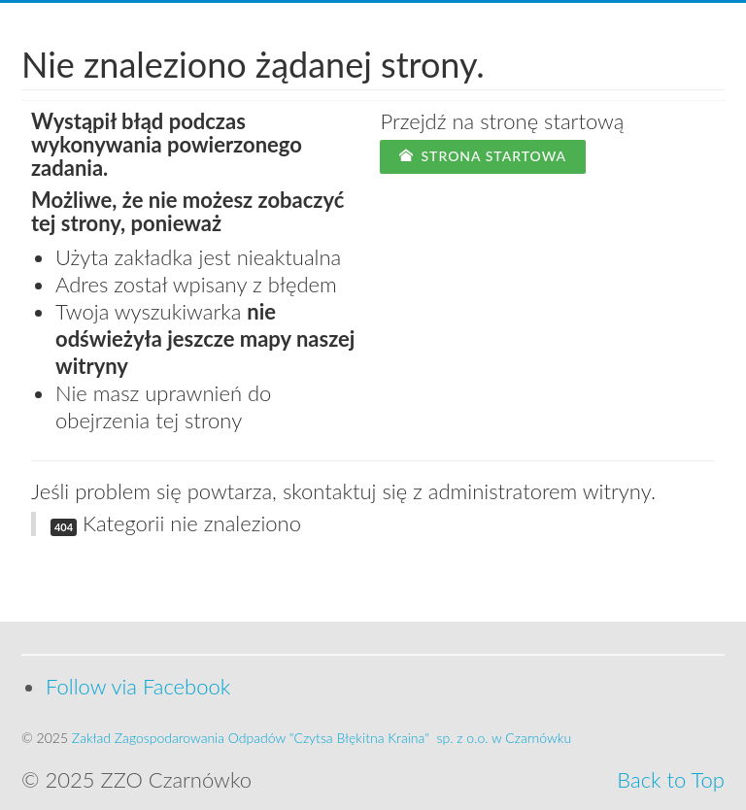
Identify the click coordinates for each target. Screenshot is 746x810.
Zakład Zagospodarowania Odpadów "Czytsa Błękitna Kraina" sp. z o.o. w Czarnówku (321, 737)
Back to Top (671, 779)
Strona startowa (482, 156)
